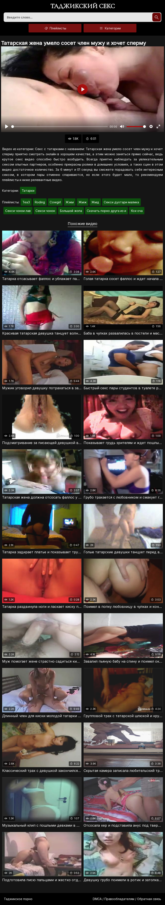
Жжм (70, 202)
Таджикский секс (82, 6)
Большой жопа (71, 211)
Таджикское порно (18, 899)
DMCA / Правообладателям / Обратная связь (127, 899)
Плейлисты (55, 28)
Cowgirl (55, 202)
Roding (40, 202)
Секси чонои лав (18, 211)
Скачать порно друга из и (106, 211)
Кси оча (137, 211)
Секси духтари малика (121, 202)
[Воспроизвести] (6, 126)
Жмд (95, 202)
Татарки (28, 191)
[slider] (59, 127)
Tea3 (26, 202)
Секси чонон (45, 211)
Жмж (82, 202)
